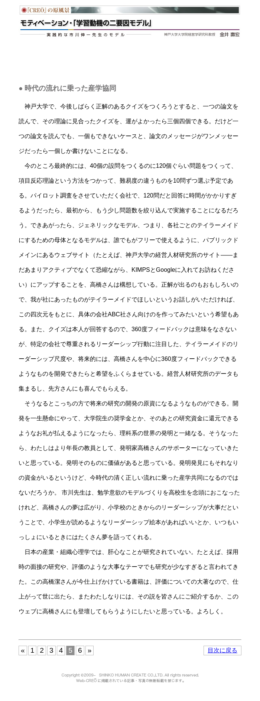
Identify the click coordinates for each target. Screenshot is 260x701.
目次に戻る (222, 650)
